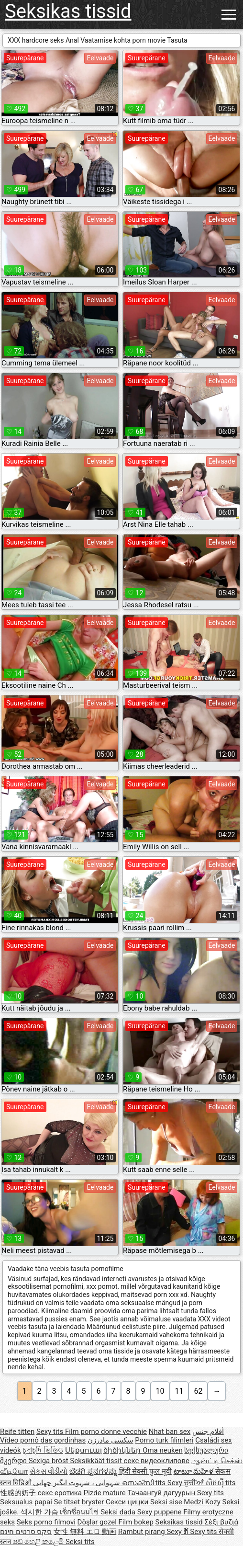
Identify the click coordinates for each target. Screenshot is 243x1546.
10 (160, 1391)
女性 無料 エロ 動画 (85, 1531)
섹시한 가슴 (40, 1512)
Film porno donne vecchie (106, 1431)
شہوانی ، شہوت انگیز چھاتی (77, 1482)
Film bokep (136, 1522)
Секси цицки (128, 1502)
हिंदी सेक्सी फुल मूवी (145, 1471)
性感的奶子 (19, 1493)
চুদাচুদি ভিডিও (42, 1450)
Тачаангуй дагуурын (162, 1493)
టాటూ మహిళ (194, 1471)
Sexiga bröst (49, 1460)
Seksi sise (167, 1502)
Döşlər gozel (98, 1522)
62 (198, 1391)
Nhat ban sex (169, 1431)
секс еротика (60, 1493)
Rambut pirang (142, 1531)
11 (179, 1391)
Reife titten (17, 1431)
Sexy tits (50, 1431)
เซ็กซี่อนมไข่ (80, 1512)
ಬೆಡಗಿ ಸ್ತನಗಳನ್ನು (94, 1471)
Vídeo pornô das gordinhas (43, 1440)
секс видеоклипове (156, 1460)
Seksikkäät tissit (96, 1460)
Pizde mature (105, 1493)
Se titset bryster (80, 1502)
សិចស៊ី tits (221, 1482)
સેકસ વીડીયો (49, 1471)
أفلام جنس (208, 1431)
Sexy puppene (160, 1512)
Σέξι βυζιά (222, 1522)
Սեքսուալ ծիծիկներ (104, 1450)
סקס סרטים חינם (26, 1531)
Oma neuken (163, 1450)
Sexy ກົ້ (178, 1531)
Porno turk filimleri (164, 1440)
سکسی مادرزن (110, 1440)
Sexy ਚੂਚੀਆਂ (186, 1482)
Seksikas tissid (68, 11)
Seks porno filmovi (46, 1522)
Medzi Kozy (203, 1502)
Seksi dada (118, 1512)
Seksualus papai (27, 1502)
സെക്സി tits (144, 1482)
